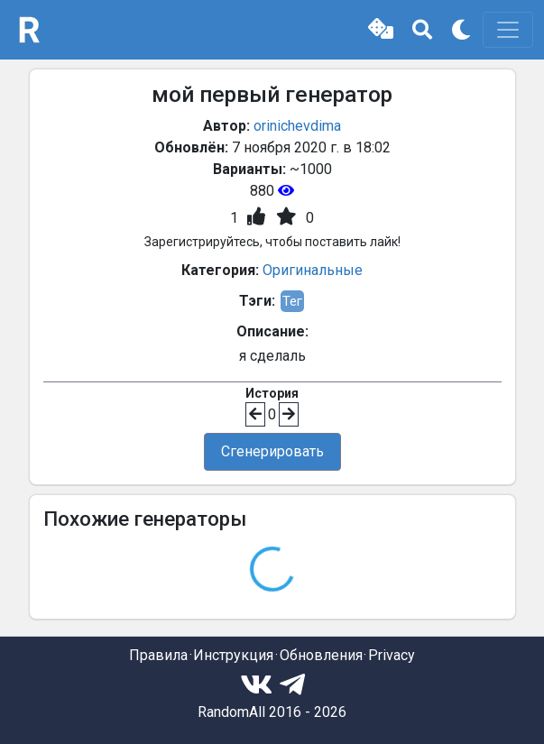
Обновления (321, 655)
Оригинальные (313, 270)
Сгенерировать (272, 451)
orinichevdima (297, 125)
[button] (381, 29)
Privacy (391, 655)
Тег (292, 301)
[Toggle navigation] (508, 30)
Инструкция (233, 655)
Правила (158, 655)
